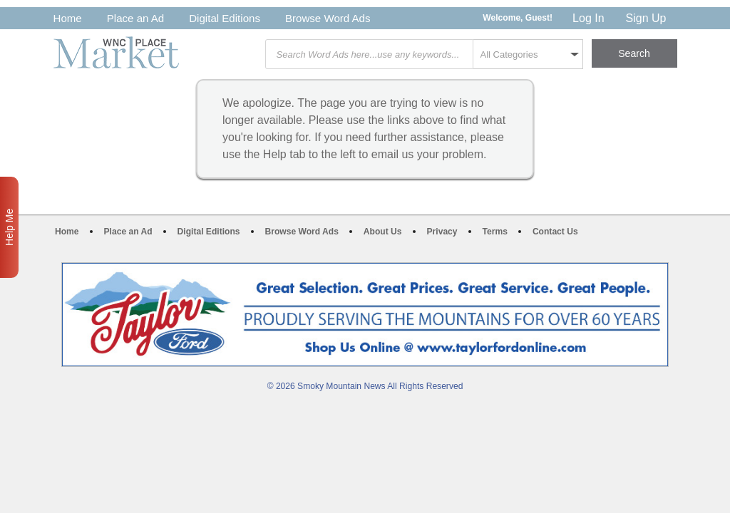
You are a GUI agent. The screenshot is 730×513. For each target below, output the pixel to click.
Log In (588, 18)
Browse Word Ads (328, 18)
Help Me (9, 227)
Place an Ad (135, 18)
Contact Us (555, 232)
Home (67, 18)
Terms (495, 232)
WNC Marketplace (116, 52)
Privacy (442, 232)
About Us (383, 232)
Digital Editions (224, 18)
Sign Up (646, 18)
